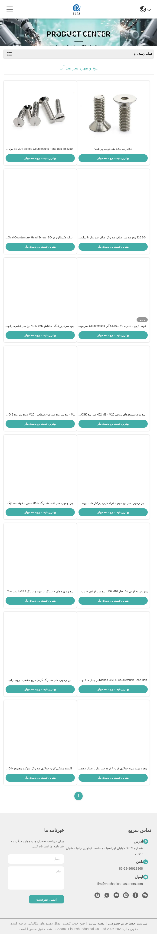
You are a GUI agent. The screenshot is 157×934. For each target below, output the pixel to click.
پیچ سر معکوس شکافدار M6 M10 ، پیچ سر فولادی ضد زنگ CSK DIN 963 (113, 592)
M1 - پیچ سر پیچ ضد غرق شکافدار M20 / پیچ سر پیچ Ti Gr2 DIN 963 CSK (40, 415)
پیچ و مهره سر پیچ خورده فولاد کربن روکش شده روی (113, 503)
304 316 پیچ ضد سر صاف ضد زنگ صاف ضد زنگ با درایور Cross (113, 238)
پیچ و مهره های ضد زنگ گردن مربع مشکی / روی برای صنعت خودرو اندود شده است (40, 680)
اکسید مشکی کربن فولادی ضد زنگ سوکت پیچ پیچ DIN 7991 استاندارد (40, 769)
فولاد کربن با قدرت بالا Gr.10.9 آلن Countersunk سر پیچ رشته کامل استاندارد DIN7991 (113, 326)
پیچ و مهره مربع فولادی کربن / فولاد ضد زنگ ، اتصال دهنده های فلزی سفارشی (113, 769)
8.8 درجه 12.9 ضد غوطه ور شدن (113, 148)
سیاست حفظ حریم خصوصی (127, 923)
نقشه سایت (96, 923)
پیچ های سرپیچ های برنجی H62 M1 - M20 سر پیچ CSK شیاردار (113, 415)
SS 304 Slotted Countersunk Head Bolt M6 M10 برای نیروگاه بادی (40, 149)
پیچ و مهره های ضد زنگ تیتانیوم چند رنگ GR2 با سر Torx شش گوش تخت (40, 592)
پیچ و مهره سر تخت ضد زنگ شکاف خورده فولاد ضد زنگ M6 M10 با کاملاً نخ (40, 503)
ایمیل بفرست (46, 899)
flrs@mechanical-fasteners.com (120, 884)
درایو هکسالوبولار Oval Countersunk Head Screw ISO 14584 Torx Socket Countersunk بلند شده (40, 238)
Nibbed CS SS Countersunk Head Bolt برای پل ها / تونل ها (113, 680)
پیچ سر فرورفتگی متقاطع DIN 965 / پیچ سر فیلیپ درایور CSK (40, 326)
